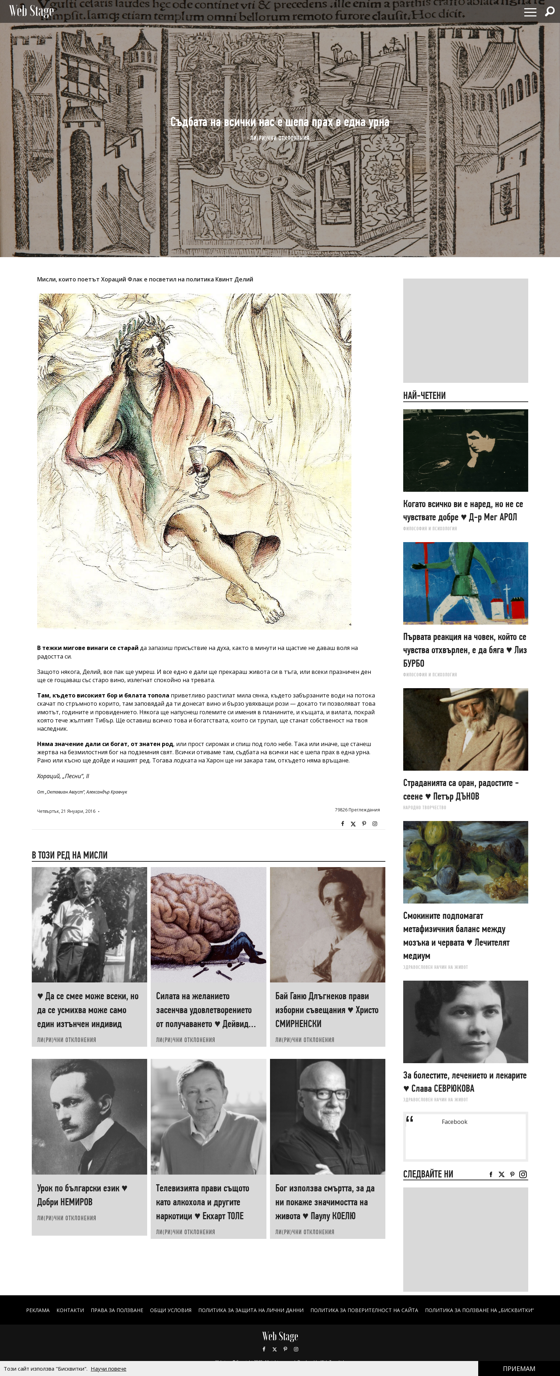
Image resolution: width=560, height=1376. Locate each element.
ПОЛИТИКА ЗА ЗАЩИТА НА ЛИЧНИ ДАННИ (251, 1310)
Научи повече (108, 1368)
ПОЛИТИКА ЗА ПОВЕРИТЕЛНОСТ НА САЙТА (365, 1310)
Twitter (353, 824)
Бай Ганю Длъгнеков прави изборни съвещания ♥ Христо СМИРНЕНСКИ (327, 1010)
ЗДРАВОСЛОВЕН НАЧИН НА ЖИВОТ (435, 967)
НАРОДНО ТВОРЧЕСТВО (424, 807)
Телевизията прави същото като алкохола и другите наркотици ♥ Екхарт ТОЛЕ (202, 1202)
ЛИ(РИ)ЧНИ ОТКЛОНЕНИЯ (280, 138)
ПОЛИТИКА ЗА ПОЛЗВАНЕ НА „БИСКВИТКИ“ (479, 1310)
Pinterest (285, 1349)
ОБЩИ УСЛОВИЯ (170, 1310)
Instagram (374, 824)
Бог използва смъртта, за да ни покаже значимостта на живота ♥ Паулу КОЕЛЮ (325, 1202)
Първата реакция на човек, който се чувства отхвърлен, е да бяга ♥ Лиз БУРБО (465, 650)
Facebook (342, 824)
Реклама (37, 1310)
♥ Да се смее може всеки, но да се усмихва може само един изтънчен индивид (88, 1010)
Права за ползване (116, 1310)
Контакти (70, 1310)
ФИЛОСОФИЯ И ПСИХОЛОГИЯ (430, 528)
